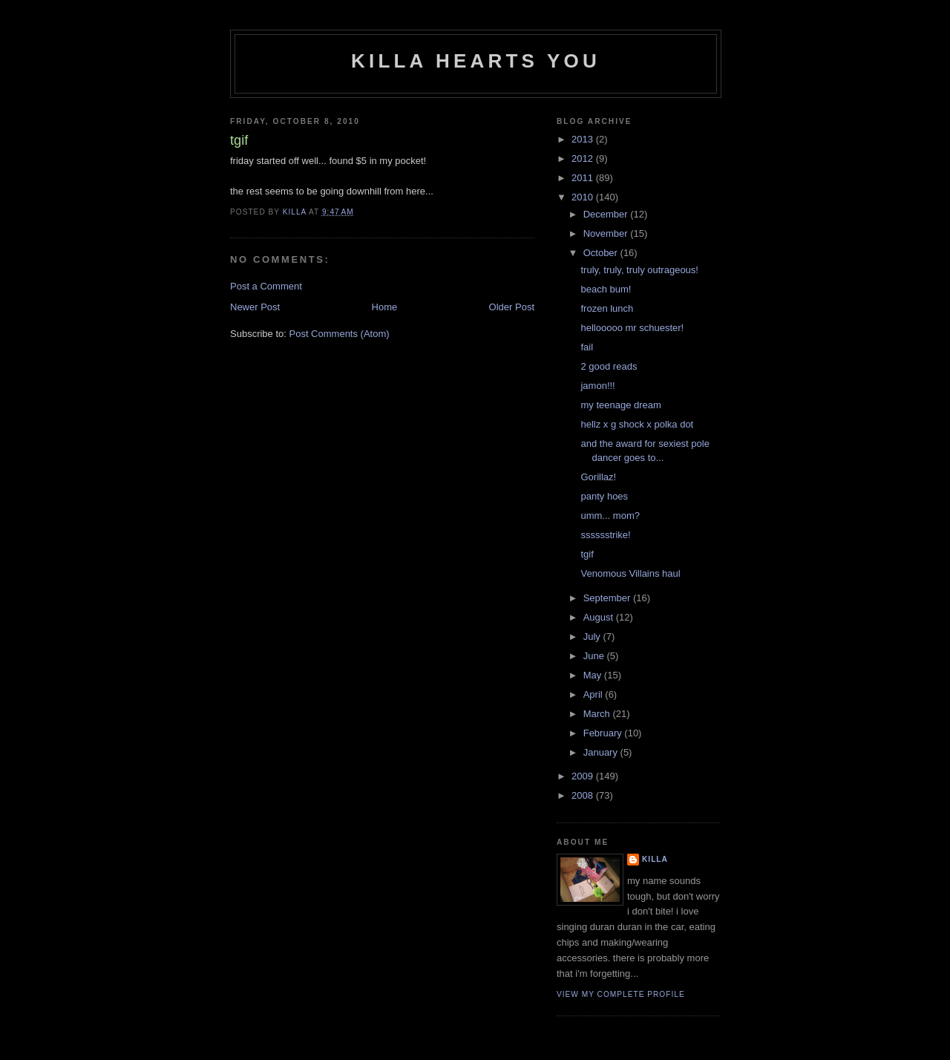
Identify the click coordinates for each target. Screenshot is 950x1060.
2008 (583, 795)
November (607, 233)
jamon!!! (597, 385)
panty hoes (604, 496)
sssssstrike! (605, 534)
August (599, 617)
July (593, 636)
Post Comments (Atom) (339, 333)
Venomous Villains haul (630, 573)
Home (385, 307)
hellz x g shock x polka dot (636, 424)
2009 (583, 776)
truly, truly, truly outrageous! (639, 269)
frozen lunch (606, 308)
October (601, 252)
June (595, 655)
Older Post (511, 307)
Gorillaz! (598, 476)
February (604, 733)
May (593, 675)
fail (586, 347)
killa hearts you (475, 61)
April (594, 694)
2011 (583, 177)
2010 (583, 197)
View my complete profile (621, 994)
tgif (586, 554)
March (598, 713)
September (608, 597)
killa (655, 859)
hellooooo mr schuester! (632, 327)
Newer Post (255, 307)
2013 (583, 139)
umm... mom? (609, 515)
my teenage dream (620, 404)
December (607, 214)
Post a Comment (266, 286)
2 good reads (608, 366)
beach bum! (605, 289)
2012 (583, 158)
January (601, 752)
